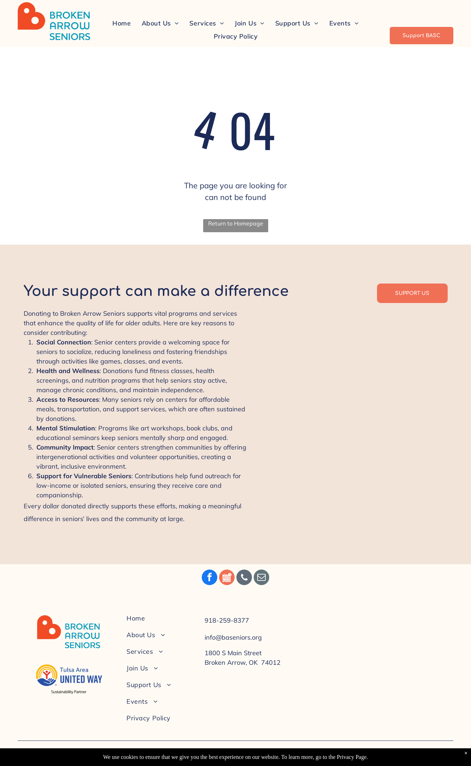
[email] (261, 578)
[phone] (244, 578)
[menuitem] (121, 23)
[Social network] (227, 578)
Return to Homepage (235, 223)
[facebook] (209, 578)
